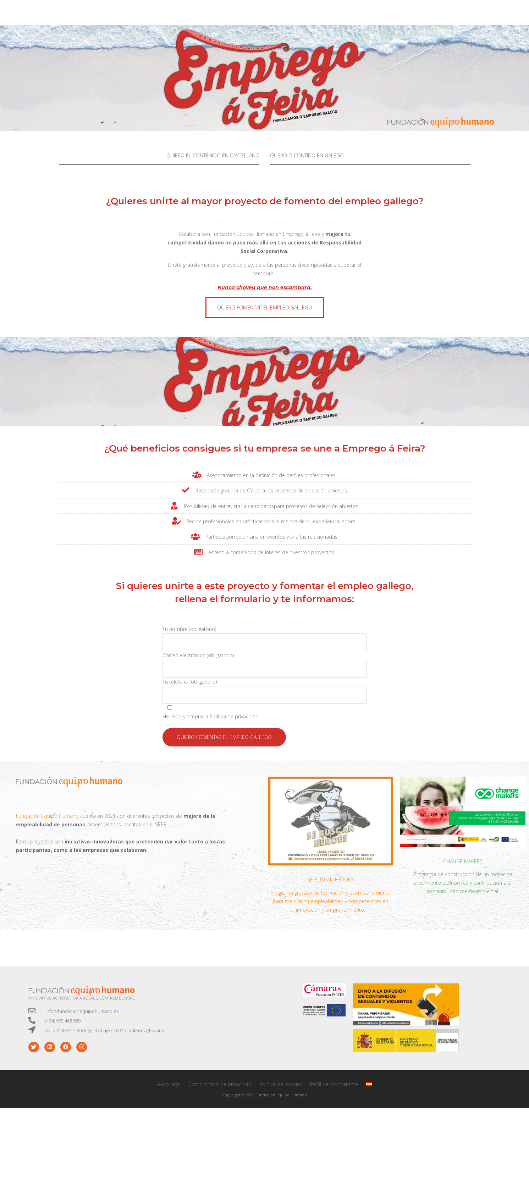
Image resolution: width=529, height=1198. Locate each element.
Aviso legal (169, 1084)
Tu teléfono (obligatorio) (264, 691)
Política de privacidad (234, 716)
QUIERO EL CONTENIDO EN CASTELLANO (212, 155)
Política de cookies (280, 1084)
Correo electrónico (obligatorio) (264, 665)
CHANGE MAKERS (463, 861)
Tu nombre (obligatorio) (264, 638)
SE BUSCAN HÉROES (330, 879)
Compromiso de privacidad (220, 1084)
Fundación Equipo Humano (242, 234)
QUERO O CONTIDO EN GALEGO (307, 155)
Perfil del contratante (334, 1084)
